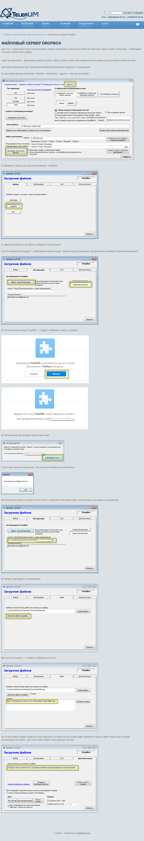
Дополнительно (36, 34)
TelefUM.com (83, 833)
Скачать (65, 25)
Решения (27, 25)
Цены (47, 25)
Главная (7, 25)
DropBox (48, 60)
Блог (106, 25)
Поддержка (86, 25)
